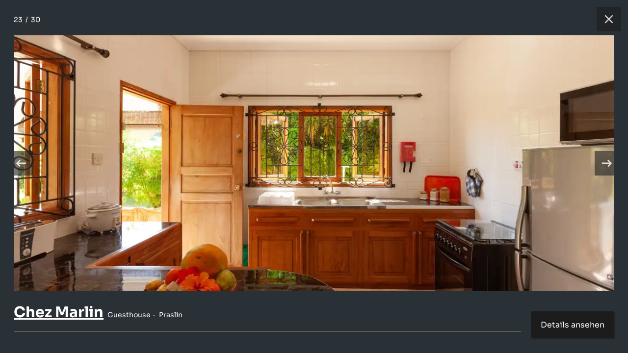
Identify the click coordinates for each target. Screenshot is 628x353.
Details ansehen (572, 325)
